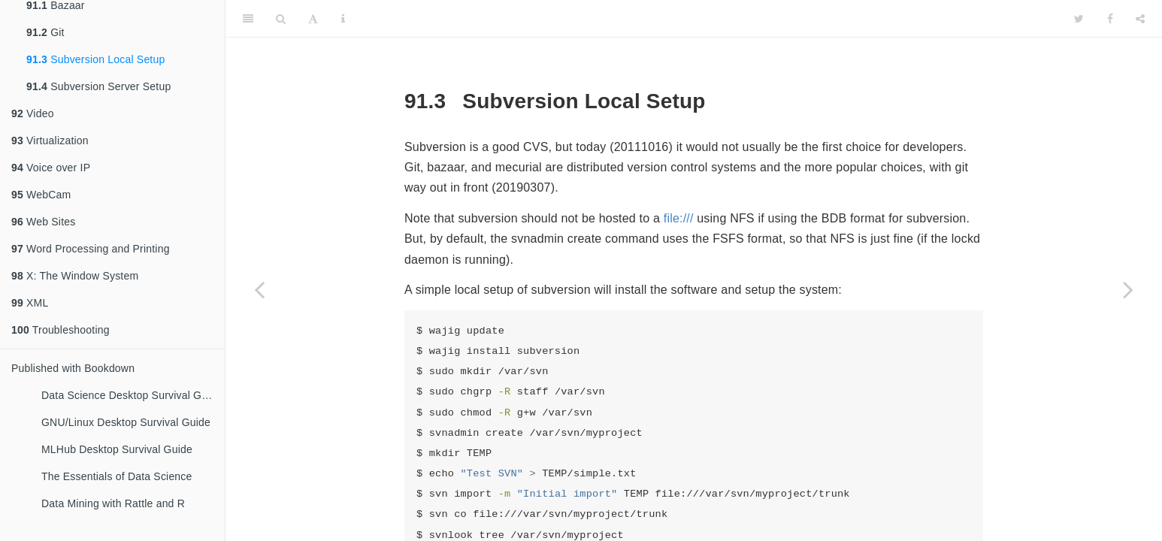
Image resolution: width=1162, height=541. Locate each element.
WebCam (41, 195)
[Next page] (1128, 289)
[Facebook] (1110, 19)
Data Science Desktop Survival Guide (131, 395)
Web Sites (43, 222)
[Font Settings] (313, 19)
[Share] (1140, 19)
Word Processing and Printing (90, 249)
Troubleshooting (60, 330)
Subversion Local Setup (95, 59)
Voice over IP (50, 168)
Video (32, 113)
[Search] (281, 19)
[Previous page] (259, 289)
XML (29, 303)
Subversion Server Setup (98, 86)
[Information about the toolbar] (343, 19)
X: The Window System (74, 276)
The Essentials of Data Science (116, 476)
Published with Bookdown (73, 368)
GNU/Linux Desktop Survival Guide (125, 422)
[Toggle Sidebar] (248, 19)
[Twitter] (1079, 19)
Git (45, 32)
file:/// (679, 218)
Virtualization (50, 140)
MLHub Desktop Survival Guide (116, 449)
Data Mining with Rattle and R (113, 503)
